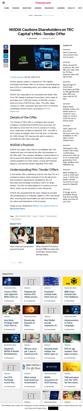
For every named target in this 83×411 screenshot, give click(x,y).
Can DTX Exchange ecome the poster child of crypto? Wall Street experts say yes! (11, 381)
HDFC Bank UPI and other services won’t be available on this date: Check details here (71, 134)
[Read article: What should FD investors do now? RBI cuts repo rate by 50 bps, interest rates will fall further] (48, 235)
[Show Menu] (4, 2)
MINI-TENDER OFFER (23, 216)
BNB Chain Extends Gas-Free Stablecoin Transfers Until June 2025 (71, 294)
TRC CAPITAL (16, 219)
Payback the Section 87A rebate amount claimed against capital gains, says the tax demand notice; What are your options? (31, 294)
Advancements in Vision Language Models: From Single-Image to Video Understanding (71, 323)
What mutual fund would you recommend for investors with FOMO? (31, 382)
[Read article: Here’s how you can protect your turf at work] (22, 235)
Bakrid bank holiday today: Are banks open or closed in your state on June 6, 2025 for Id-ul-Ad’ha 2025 (71, 113)
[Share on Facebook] (5, 47)
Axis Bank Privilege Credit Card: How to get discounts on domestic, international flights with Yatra (11, 323)
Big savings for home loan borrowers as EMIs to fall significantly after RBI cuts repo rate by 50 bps (71, 91)
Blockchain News (48, 15)
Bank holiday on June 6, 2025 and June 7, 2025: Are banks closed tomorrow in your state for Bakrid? (71, 178)
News (35, 216)
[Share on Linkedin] (5, 56)
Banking (61, 8)
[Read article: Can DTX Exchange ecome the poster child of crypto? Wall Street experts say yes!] (11, 368)
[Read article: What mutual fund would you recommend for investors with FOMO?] (31, 368)
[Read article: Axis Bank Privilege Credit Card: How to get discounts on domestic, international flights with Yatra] (11, 309)
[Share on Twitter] (5, 51)
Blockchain (33, 38)
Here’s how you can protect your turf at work (22, 247)
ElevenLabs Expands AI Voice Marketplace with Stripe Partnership (30, 323)
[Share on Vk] (5, 61)
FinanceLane (43, 2)
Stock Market (52, 216)
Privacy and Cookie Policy (37, 408)
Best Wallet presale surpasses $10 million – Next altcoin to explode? (51, 323)
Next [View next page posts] (21, 262)
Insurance (49, 8)
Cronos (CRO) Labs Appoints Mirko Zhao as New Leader (11, 294)
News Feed (38, 15)
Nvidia (42, 216)
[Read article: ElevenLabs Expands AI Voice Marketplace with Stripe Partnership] (31, 309)
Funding (15, 8)
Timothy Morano (17, 77)
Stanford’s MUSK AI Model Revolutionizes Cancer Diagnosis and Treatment (11, 351)
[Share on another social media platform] (5, 65)
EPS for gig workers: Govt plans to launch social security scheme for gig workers (71, 351)
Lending (38, 8)
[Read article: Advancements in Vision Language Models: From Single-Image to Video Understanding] (72, 309)
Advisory (14, 243)
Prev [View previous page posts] (13, 262)
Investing (27, 8)
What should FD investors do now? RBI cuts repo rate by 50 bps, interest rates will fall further (47, 250)
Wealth (71, 8)
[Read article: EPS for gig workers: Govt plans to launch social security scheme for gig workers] (72, 338)
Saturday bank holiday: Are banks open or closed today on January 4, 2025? (51, 351)
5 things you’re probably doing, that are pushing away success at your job (70, 197)
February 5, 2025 (48, 38)
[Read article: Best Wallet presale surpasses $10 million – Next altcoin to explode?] (51, 309)
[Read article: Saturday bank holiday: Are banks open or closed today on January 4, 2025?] (51, 338)
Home (6, 8)
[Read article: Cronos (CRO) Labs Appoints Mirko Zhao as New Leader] (11, 281)
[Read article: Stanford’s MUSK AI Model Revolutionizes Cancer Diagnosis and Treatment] (11, 338)
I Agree (53, 408)
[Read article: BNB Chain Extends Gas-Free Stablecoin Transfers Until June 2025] (72, 281)
